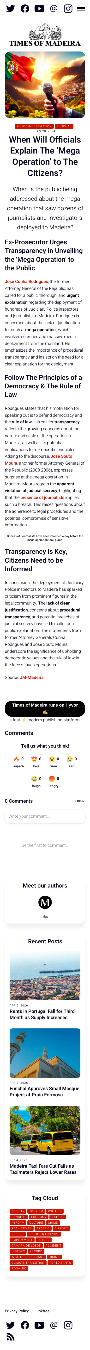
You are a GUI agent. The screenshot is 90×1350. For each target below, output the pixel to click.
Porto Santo (60, 1263)
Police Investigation (34, 126)
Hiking (54, 1257)
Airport (61, 1228)
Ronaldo (19, 1268)
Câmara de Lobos (26, 1245)
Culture (36, 1223)
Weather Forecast (28, 1257)
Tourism (36, 1211)
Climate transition (28, 1263)
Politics (55, 1211)
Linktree (43, 1311)
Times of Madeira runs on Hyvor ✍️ (45, 708)
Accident (53, 1245)
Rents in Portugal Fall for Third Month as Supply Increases (42, 1014)
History (18, 1251)
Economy (39, 1217)
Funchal (64, 126)
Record (36, 1251)
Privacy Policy (17, 1311)
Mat (45, 916)
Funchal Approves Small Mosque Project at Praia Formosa (44, 1091)
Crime (53, 1223)
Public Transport (44, 1234)
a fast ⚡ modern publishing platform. (45, 720)
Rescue (18, 1234)
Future (43, 1240)
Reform (18, 1223)
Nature (57, 1217)
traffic (43, 1228)
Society (18, 1211)
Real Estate (22, 1228)
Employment (22, 1240)
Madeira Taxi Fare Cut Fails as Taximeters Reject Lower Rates (43, 1169)
